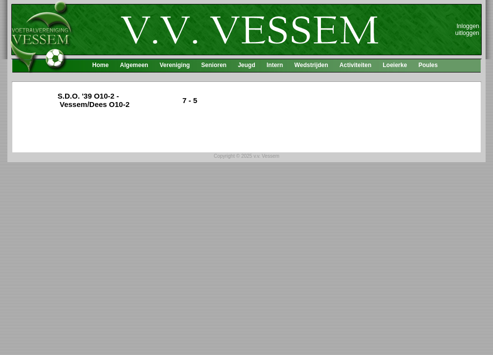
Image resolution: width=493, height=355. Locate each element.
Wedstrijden (311, 65)
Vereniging (175, 65)
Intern (275, 65)
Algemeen (134, 65)
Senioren (213, 65)
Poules (428, 65)
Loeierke (395, 65)
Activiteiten (356, 65)
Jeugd (246, 65)
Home (100, 65)
